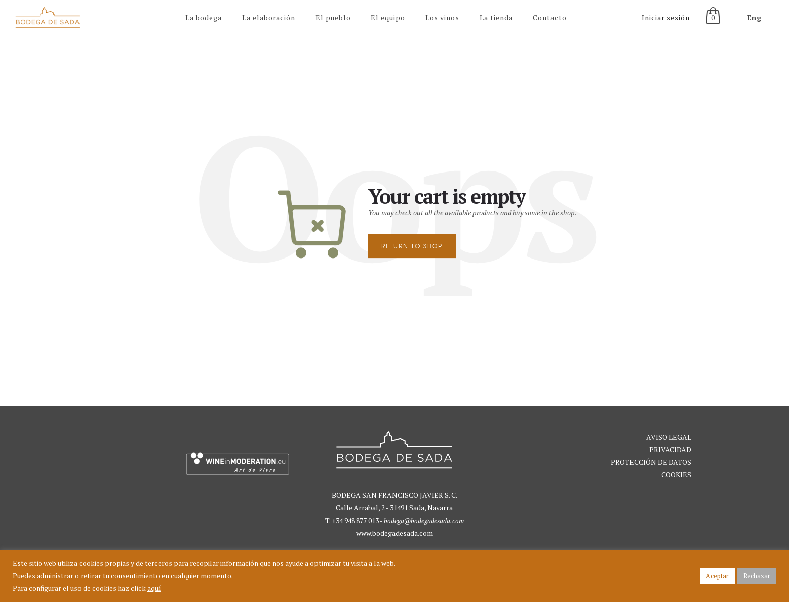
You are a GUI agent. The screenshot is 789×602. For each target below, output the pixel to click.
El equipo (388, 17)
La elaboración (268, 17)
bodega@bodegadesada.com (424, 520)
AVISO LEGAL (668, 437)
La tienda (496, 17)
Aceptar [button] (717, 575)
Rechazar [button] (756, 575)
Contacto (550, 17)
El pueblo (333, 17)
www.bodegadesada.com (394, 533)
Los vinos (442, 17)
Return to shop (412, 246)
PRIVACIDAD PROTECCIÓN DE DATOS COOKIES (651, 462)
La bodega (203, 17)
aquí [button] (154, 588)
